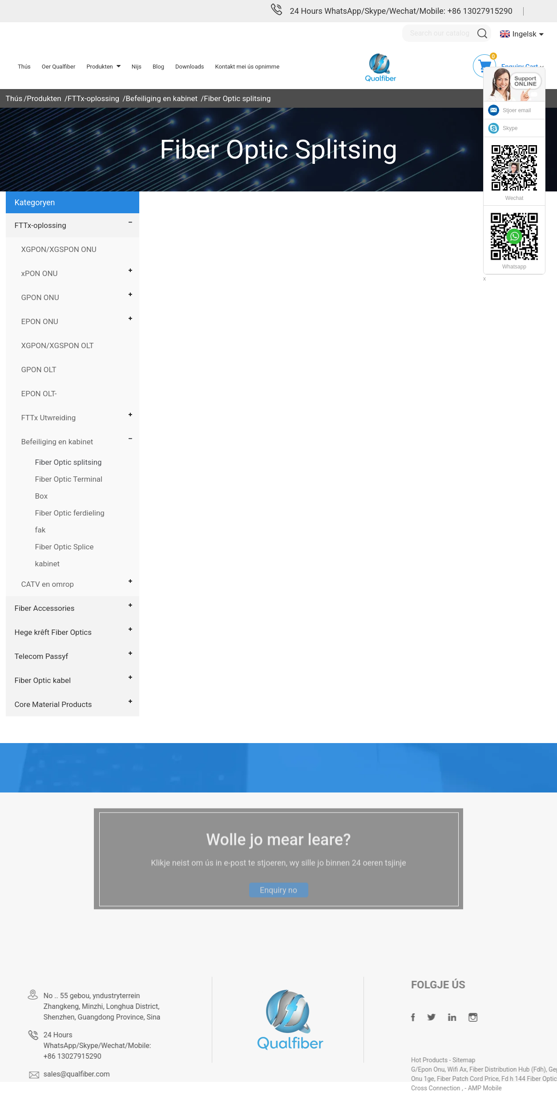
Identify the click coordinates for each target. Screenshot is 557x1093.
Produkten (44, 98)
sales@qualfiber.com (96, 1074)
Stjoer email (517, 110)
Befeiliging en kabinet (161, 98)
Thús (14, 98)
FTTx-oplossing (93, 98)
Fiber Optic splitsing (237, 98)
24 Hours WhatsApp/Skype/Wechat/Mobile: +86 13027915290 (401, 11)
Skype (510, 128)
